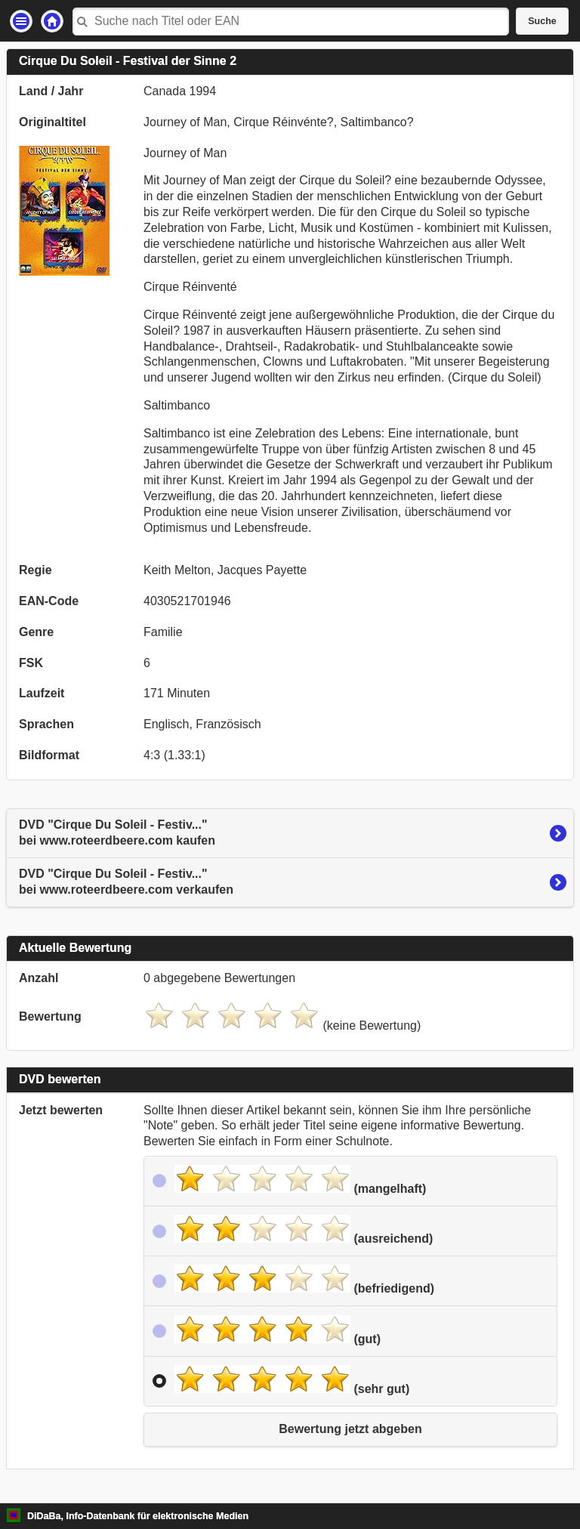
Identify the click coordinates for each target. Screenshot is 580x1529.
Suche (542, 21)
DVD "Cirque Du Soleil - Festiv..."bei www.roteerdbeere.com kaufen (117, 832)
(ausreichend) (303, 1230)
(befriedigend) (304, 1280)
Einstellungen (21, 21)
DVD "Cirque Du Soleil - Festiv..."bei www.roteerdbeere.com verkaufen (126, 881)
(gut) (277, 1330)
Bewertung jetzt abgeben (350, 1428)
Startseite (52, 21)
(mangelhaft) (300, 1180)
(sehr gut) (291, 1380)
